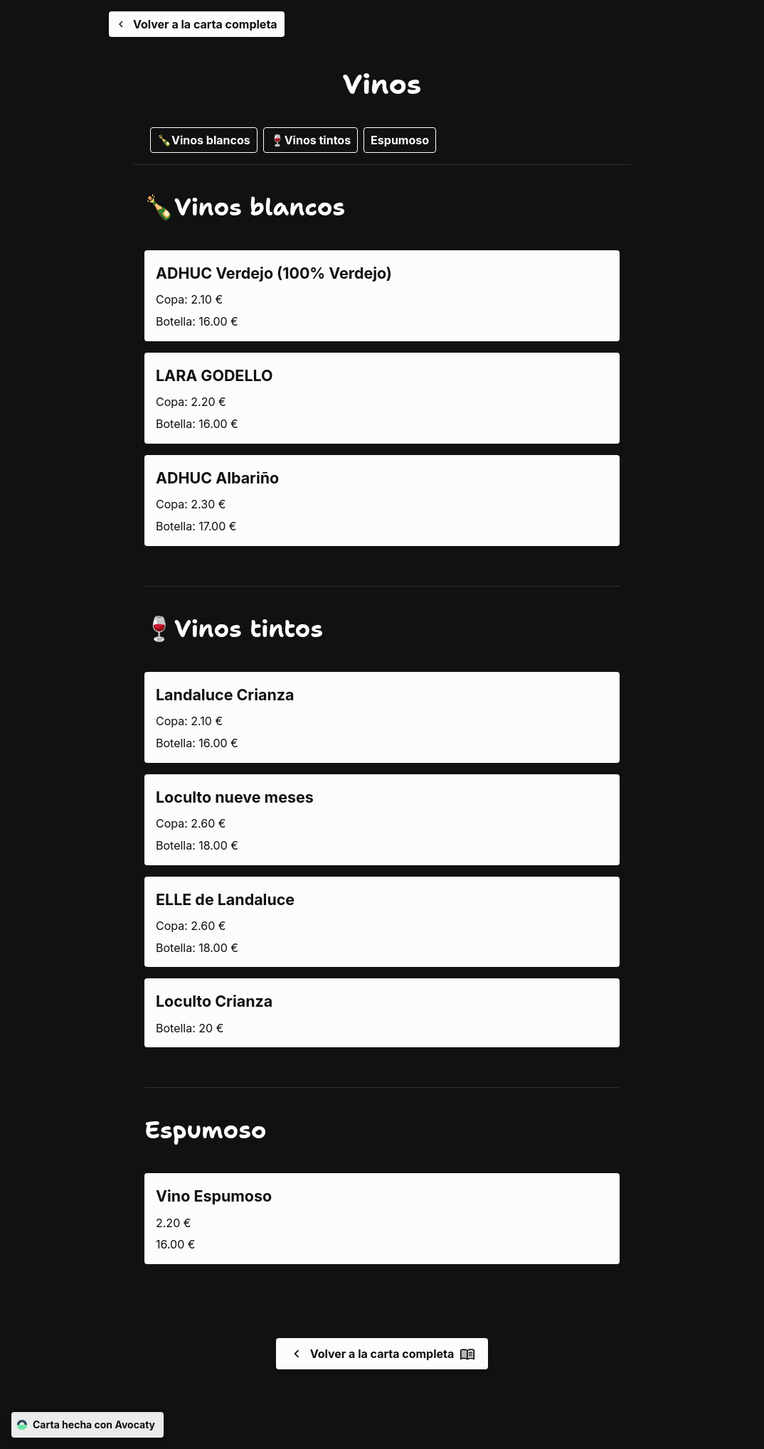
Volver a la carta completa (382, 1353)
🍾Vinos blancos (204, 140)
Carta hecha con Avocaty (87, 1425)
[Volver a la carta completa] (197, 24)
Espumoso (399, 140)
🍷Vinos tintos (310, 140)
